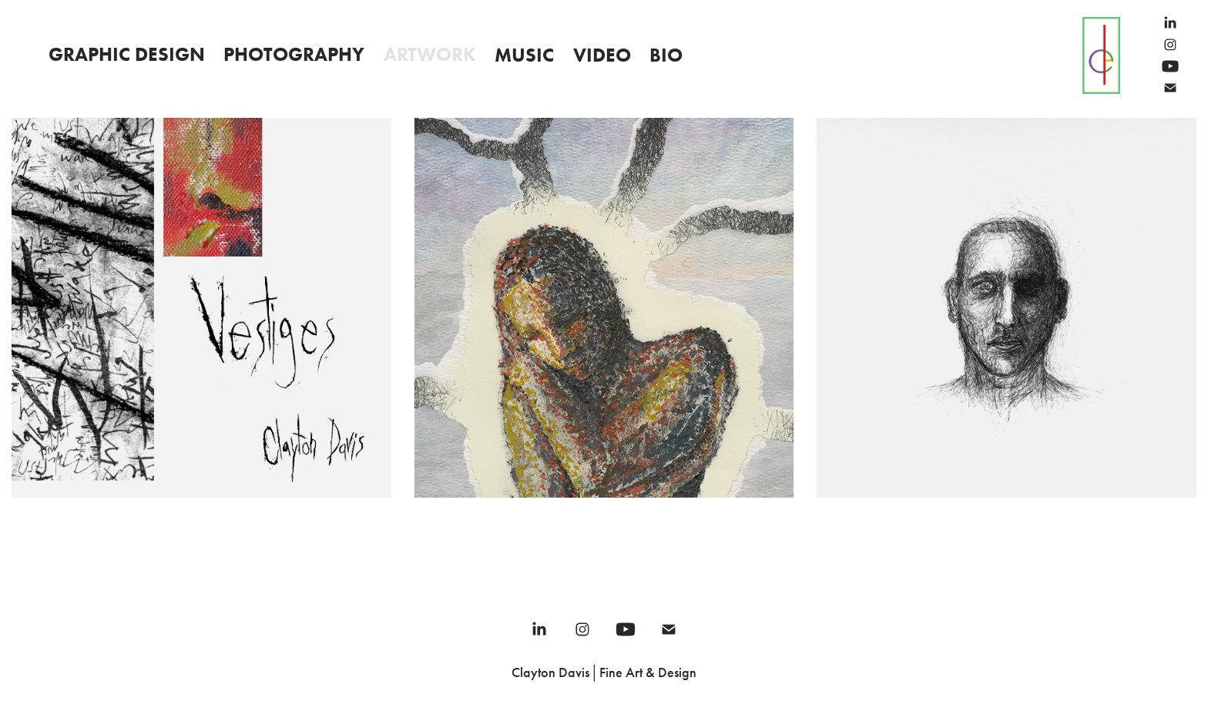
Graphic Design (127, 54)
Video (602, 55)
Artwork (430, 54)
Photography (293, 54)
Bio (666, 55)
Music (524, 55)
